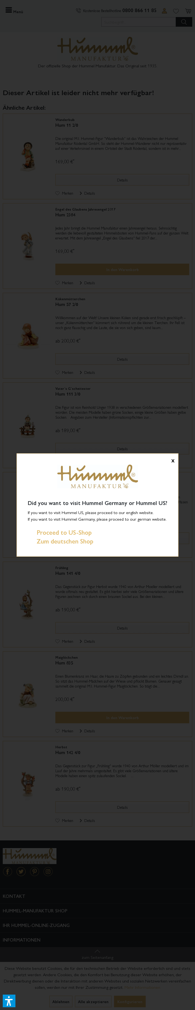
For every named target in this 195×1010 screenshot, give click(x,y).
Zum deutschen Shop (60, 541)
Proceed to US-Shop (60, 532)
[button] (9, 1001)
